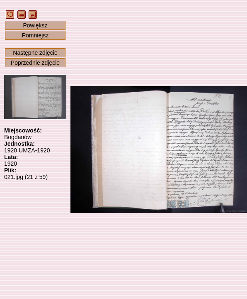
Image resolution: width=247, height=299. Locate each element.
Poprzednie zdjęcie (35, 62)
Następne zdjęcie (35, 52)
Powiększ (35, 25)
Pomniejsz (35, 35)
